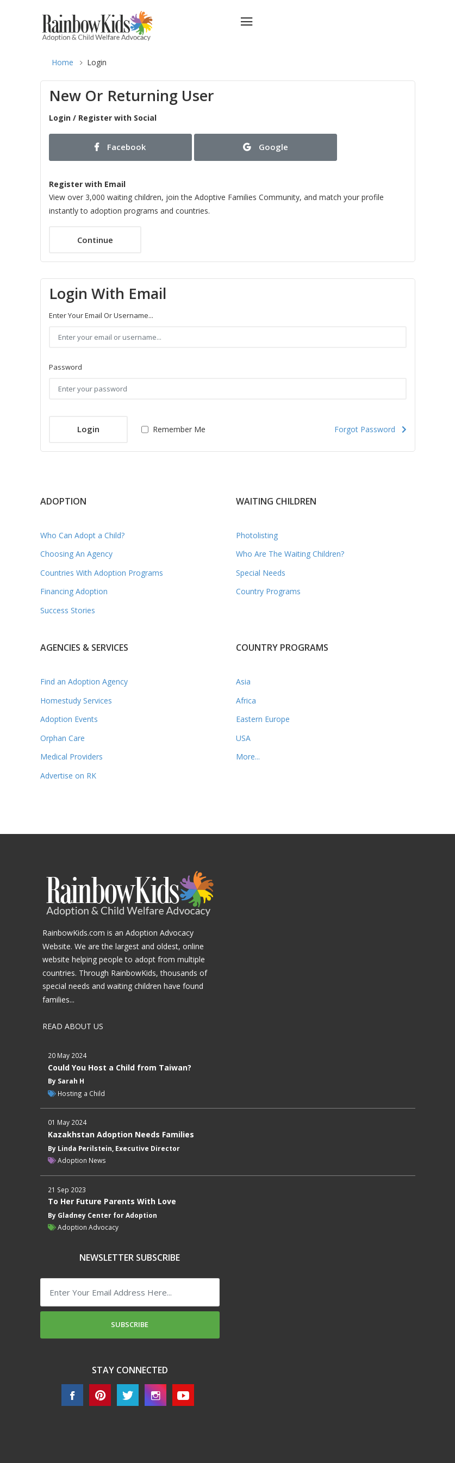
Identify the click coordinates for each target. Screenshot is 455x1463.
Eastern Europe (263, 719)
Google (265, 146)
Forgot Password (370, 429)
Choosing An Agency (76, 554)
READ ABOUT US (72, 1026)
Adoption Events (69, 719)
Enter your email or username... (101, 315)
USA (243, 738)
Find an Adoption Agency (84, 681)
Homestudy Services (76, 700)
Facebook (120, 146)
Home (62, 62)
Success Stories (67, 610)
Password (65, 367)
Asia (243, 681)
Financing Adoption (74, 591)
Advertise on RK (68, 775)
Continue (95, 239)
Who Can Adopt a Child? (82, 535)
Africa (246, 700)
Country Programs (268, 591)
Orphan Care (62, 738)
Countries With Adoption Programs (101, 573)
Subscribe (129, 1324)
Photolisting (257, 535)
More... (248, 756)
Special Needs (260, 573)
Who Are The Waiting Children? (290, 554)
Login (88, 429)
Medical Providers (71, 756)
